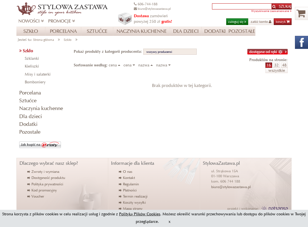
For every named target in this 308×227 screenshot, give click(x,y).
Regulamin (129, 184)
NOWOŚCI (31, 21)
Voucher (36, 196)
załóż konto (261, 21)
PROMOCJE (61, 21)
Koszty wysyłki (132, 202)
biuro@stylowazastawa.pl (231, 186)
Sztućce (27, 100)
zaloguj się (237, 21)
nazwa (146, 65)
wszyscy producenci (159, 52)
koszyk (283, 21)
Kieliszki (32, 66)
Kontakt (127, 177)
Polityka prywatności (45, 184)
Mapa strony (130, 208)
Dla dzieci (30, 116)
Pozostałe (29, 132)
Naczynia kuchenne (41, 108)
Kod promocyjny (42, 190)
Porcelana (30, 92)
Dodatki (28, 124)
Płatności (128, 190)
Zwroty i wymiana (43, 171)
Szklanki (32, 58)
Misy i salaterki (38, 74)
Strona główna (43, 40)
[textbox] (242, 6)
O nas (125, 171)
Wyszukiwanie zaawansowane (271, 11)
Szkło (68, 40)
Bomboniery (35, 82)
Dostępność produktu (46, 177)
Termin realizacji (133, 196)
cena (115, 65)
